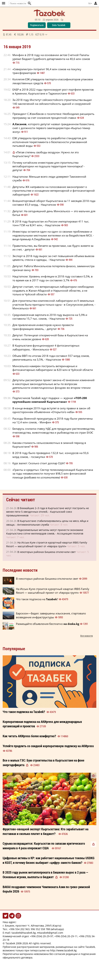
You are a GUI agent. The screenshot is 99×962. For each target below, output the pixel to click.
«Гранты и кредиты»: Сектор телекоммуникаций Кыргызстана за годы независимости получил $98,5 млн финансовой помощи (52, 473)
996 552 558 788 (40, 929)
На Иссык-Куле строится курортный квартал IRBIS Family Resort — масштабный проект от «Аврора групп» (52, 590)
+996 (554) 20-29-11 (65, 936)
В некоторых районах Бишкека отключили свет (46, 552)
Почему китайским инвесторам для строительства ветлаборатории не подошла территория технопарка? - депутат (48, 166)
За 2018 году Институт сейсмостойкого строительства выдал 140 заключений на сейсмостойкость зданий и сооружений (52, 101)
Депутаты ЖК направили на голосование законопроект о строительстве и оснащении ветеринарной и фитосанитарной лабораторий (53, 190)
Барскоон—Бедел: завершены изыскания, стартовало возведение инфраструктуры (51, 615)
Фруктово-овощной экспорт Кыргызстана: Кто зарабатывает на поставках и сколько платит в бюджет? (45, 831)
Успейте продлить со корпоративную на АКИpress (48, 746)
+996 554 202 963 (19, 929)
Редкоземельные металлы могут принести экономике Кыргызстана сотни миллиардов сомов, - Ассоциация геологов (44, 531)
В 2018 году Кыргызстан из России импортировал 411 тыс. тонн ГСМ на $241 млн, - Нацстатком (50, 223)
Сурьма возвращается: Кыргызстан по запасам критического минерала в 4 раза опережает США (44, 845)
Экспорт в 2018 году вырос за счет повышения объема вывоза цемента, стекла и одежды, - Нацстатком (53, 257)
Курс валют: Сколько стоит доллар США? (38, 463)
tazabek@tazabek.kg (24, 932)
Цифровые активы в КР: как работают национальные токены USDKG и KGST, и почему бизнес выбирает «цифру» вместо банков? (48, 860)
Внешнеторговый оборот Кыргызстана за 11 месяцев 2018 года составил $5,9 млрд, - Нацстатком (53, 202)
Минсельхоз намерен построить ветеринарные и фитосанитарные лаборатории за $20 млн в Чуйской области (52, 368)
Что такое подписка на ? (37, 599)
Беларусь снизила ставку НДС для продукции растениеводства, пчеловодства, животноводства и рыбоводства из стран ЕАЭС (53, 430)
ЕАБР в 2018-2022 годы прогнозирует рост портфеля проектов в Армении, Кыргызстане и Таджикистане (53, 91)
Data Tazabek (58, 25)
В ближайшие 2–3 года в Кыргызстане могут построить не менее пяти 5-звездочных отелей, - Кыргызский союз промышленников (47, 511)
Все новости (86, 635)
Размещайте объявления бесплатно (47, 624)
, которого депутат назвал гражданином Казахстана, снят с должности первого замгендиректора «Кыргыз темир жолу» (53, 127)
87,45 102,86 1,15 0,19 (25, 34)
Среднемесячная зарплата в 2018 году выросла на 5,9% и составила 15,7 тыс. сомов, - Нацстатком (49, 316)
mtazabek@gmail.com (50, 932)
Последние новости (20, 570)
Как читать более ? (29, 736)
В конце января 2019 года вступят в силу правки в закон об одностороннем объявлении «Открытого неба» (51, 410)
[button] (29, 3)
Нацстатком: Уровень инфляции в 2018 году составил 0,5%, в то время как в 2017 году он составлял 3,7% (52, 278)
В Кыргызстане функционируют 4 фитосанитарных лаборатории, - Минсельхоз (45, 347)
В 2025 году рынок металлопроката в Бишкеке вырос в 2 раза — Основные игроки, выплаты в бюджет (45, 874)
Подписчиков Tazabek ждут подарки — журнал (49, 399)
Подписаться (37, 25)
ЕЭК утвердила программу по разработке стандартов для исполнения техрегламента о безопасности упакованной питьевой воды (49, 141)
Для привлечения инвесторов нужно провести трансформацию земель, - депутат (43, 326)
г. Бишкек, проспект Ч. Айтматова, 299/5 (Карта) (32, 925)
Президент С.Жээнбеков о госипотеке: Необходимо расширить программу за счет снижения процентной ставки (53, 115)
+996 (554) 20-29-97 (41, 936)
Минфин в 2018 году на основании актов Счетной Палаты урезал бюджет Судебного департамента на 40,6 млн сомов (51, 56)
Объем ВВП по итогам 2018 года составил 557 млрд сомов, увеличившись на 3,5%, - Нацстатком (51, 357)
